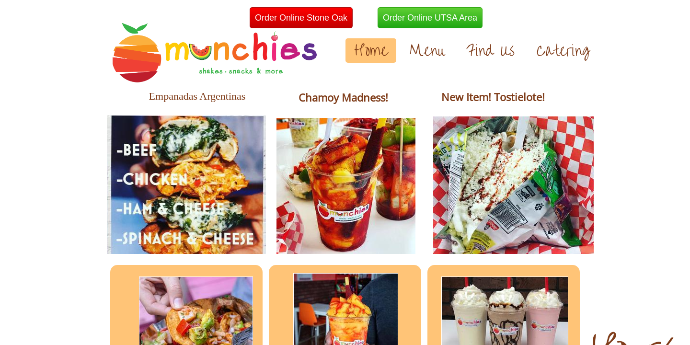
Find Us (490, 50)
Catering (563, 50)
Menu (427, 50)
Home (371, 50)
